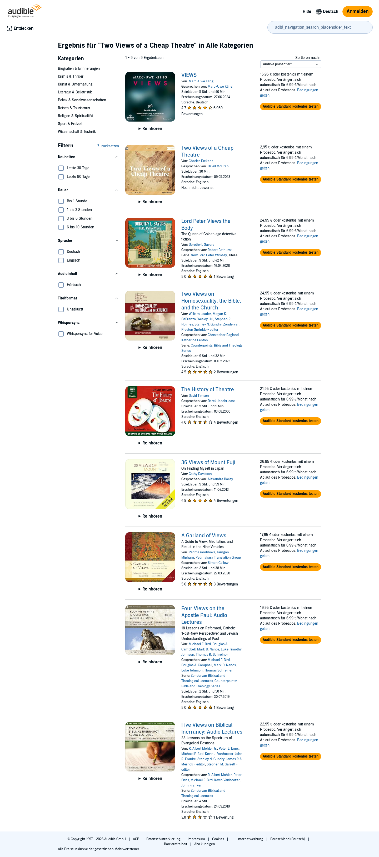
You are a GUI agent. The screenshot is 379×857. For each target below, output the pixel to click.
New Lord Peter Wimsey (209, 255)
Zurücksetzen (108, 146)
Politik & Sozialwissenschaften (82, 100)
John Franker (191, 785)
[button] (88, 157)
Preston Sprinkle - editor (199, 330)
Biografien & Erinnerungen (79, 68)
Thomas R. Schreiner (212, 655)
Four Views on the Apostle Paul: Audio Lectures (204, 615)
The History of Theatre (207, 390)
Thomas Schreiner (218, 670)
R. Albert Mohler (220, 775)
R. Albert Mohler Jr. (203, 748)
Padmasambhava (202, 552)
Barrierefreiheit (176, 844)
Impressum (197, 839)
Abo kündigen (204, 844)
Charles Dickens (201, 161)
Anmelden (357, 11)
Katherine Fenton (194, 340)
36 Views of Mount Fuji (208, 462)
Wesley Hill (205, 319)
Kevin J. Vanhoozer (219, 754)
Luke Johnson (192, 670)
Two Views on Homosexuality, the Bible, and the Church (211, 301)
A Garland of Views (203, 536)
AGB (136, 839)
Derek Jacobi (217, 401)
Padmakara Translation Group (218, 557)
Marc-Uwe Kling (201, 81)
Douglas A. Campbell (196, 665)
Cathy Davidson (200, 474)
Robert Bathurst (220, 250)
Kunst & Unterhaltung (75, 84)
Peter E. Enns (229, 748)
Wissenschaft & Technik (77, 131)
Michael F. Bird (200, 644)
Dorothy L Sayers (201, 245)
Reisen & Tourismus (74, 108)
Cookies (218, 839)
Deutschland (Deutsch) (288, 839)
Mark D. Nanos (208, 649)
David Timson (199, 396)
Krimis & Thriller (70, 76)
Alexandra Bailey (220, 479)
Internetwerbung (250, 839)
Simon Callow (218, 563)
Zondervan (231, 324)
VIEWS (189, 75)
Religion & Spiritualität (75, 116)
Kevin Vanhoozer (227, 780)
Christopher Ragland (223, 335)
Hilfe (307, 11)
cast (231, 401)
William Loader (200, 314)
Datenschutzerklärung (163, 839)
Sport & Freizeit (70, 124)
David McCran (218, 166)
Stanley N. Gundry (208, 324)
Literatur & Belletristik (75, 92)
